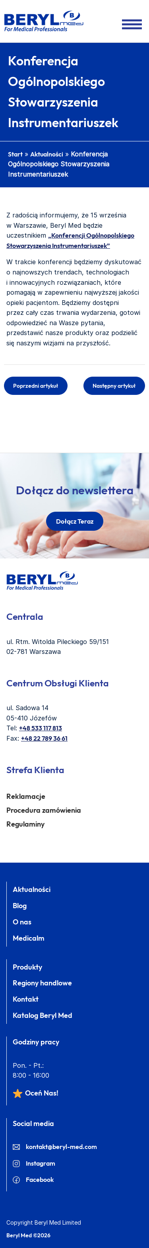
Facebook (33, 1179)
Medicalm (29, 938)
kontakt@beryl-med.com (55, 1147)
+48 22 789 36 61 (44, 738)
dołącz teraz (74, 521)
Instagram (34, 1163)
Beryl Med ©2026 (28, 1235)
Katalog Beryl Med (42, 1015)
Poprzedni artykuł (35, 385)
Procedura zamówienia (43, 810)
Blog (20, 905)
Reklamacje (25, 796)
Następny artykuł (114, 385)
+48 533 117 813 (40, 728)
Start (15, 154)
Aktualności (46, 154)
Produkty (27, 967)
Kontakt (26, 999)
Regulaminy (25, 824)
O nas (22, 921)
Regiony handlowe (42, 982)
